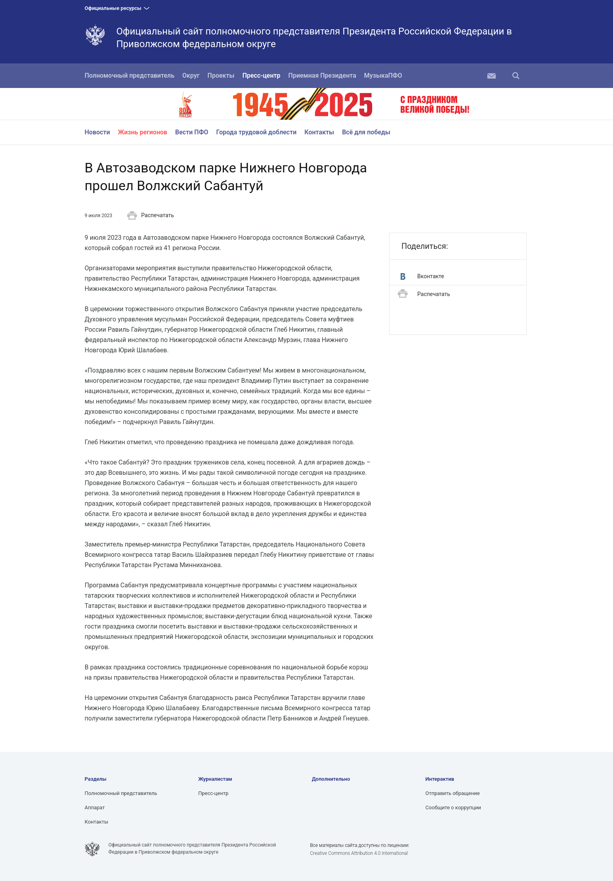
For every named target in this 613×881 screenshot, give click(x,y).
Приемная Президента (322, 75)
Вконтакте (422, 276)
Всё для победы (366, 132)
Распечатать (150, 215)
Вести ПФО (191, 132)
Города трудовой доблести (256, 132)
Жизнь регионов (143, 132)
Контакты (319, 132)
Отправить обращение (453, 793)
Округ (191, 75)
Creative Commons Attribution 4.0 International (359, 853)
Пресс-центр (262, 75)
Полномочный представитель (130, 75)
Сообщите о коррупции (453, 807)
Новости (97, 132)
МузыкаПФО (383, 75)
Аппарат (95, 807)
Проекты (221, 75)
